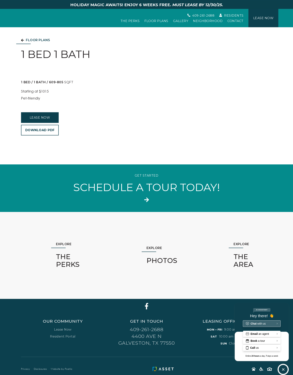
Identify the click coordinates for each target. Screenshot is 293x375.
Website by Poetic (62, 369)
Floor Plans (156, 21)
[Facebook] (146, 306)
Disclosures (40, 369)
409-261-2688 (146, 329)
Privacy (25, 369)
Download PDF (40, 130)
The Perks (130, 21)
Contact (235, 21)
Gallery (180, 21)
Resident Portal (63, 336)
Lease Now (40, 117)
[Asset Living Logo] (164, 369)
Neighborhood (208, 21)
